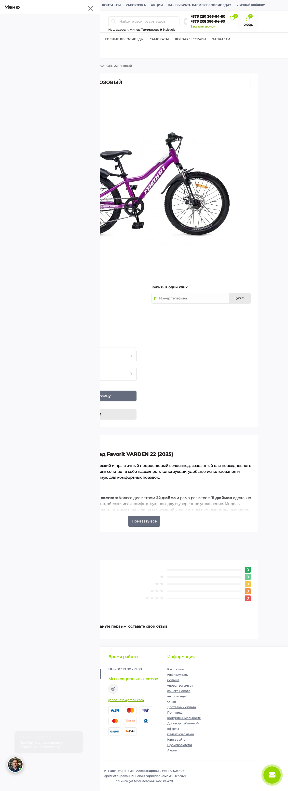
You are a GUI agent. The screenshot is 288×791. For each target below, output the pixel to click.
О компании (43, 5)
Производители (179, 745)
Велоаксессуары (190, 39)
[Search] (113, 21)
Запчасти (221, 39)
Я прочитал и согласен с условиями (66, 686)
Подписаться (87, 674)
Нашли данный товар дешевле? (62, 338)
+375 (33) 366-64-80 (208, 21)
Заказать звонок (203, 26)
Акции (157, 5)
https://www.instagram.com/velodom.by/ (113, 689)
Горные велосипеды (124, 39)
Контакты (111, 5)
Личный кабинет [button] (250, 5)
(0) (53, 301)
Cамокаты (159, 39)
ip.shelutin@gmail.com (126, 700)
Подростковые (73, 66)
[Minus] (51, 399)
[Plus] (51, 393)
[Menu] (74, 21)
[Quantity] (43, 396)
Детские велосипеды (79, 39)
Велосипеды (42, 39)
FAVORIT (70, 287)
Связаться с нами (180, 734)
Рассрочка (135, 5)
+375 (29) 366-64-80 (208, 16)
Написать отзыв (59, 604)
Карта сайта (176, 739)
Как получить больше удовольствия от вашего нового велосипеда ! (180, 685)
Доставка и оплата (78, 5)
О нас (171, 702)
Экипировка (44, 52)
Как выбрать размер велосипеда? (199, 5)
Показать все (144, 521)
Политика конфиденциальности (73, 684)
